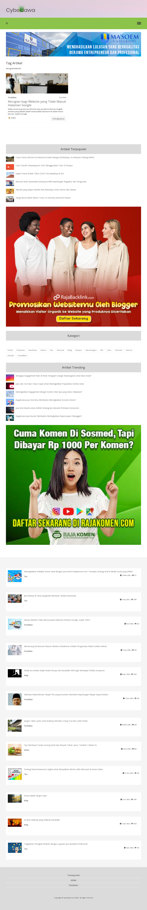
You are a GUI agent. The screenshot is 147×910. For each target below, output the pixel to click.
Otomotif (118, 350)
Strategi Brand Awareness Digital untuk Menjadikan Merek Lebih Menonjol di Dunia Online (63, 769)
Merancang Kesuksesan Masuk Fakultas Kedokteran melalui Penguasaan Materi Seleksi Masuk (65, 646)
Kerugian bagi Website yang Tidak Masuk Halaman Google (37, 103)
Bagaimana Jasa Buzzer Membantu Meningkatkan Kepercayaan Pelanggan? (49, 416)
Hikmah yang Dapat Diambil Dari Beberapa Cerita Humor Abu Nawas (46, 189)
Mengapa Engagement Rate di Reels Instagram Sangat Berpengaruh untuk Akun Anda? (53, 375)
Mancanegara (91, 350)
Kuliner (43, 350)
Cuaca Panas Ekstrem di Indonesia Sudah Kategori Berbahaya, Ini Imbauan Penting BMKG (55, 157)
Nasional (60, 350)
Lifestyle (10, 355)
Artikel (73, 880)
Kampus (79, 350)
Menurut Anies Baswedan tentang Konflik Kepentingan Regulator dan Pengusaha (51, 181)
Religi (70, 350)
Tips (51, 350)
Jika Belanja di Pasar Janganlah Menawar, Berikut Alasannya (50, 595)
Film (101, 350)
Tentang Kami (73, 875)
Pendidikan (12, 97)
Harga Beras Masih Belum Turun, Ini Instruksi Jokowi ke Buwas (43, 197)
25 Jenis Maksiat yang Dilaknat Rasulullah (42, 820)
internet (129, 350)
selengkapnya (58, 118)
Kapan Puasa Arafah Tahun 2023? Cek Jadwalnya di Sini (40, 173)
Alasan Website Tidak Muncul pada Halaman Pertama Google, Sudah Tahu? (57, 620)
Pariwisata (20, 350)
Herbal (10, 350)
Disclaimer (73, 885)
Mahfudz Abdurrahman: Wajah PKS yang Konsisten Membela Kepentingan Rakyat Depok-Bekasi (66, 694)
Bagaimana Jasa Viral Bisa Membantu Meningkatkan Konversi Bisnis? (46, 400)
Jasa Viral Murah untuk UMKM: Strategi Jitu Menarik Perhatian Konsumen (47, 408)
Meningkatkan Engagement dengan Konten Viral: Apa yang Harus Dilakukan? (49, 392)
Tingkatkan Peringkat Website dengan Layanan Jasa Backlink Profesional (55, 844)
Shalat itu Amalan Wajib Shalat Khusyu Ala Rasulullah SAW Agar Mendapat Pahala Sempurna (64, 670)
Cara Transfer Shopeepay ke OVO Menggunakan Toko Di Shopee (44, 165)
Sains (109, 350)
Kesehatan (32, 350)
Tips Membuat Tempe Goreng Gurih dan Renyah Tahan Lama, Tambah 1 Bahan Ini (60, 745)
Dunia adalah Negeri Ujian (35, 795)
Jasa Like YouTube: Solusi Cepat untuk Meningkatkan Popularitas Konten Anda (50, 384)
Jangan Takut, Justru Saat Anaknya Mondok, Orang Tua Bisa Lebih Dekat (56, 721)
